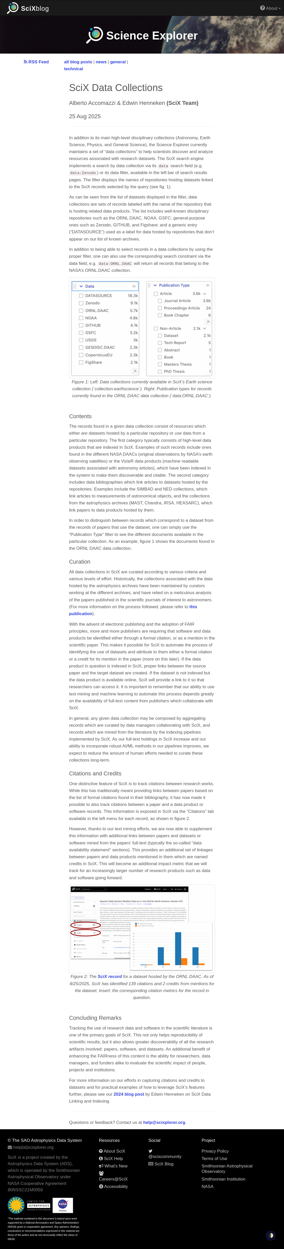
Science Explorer (142, 35)
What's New (113, 1166)
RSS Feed (36, 61)
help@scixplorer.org (164, 1122)
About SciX (112, 1151)
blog (28, 7)
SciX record (110, 976)
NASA (207, 1186)
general (118, 61)
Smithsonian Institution (223, 1179)
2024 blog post (129, 1094)
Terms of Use (214, 1158)
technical (73, 68)
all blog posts (78, 61)
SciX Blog (160, 1164)
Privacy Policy (215, 1151)
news (101, 61)
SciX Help (111, 1158)
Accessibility (113, 1186)
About (270, 8)
